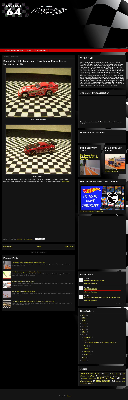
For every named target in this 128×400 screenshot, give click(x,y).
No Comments (87, 283)
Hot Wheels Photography (88, 378)
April (85, 346)
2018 (84, 326)
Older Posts (69, 247)
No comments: (28, 239)
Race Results (103, 381)
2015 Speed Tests (89, 373)
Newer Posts (7, 247)
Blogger (69, 396)
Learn (29, 50)
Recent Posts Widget (120, 303)
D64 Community (40, 50)
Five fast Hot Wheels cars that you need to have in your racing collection (33, 301)
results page (65, 181)
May (85, 340)
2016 (84, 332)
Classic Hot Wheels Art (112, 374)
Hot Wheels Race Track (90, 289)
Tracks (92, 383)
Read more (94, 283)
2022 (84, 315)
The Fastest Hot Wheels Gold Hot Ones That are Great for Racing (102, 298)
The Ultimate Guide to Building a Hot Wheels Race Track (28, 262)
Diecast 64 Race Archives (14, 50)
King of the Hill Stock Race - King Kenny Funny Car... (100, 342)
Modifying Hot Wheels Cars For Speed (23, 281)
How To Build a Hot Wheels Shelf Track (23, 291)
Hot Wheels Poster (106, 378)
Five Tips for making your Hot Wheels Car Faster (26, 272)
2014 (84, 358)
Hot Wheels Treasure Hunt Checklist (91, 211)
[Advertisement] (64, 33)
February (87, 351)
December (87, 337)
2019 (84, 323)
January (86, 354)
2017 (84, 329)
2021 (84, 318)
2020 (84, 321)
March (86, 349)
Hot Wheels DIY (120, 376)
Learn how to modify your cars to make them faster (114, 170)
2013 (84, 360)
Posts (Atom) (42, 252)
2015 (84, 335)
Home (39, 247)
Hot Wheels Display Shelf (105, 376)
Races (117, 381)
